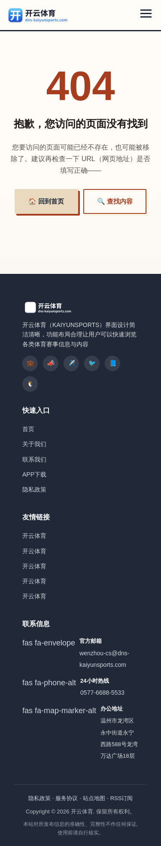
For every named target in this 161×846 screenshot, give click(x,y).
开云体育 (34, 535)
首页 (28, 429)
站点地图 (94, 798)
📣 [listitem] (51, 363)
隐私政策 (34, 489)
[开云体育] (38, 15)
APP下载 (34, 474)
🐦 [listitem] (92, 363)
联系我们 (34, 459)
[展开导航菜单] (146, 13)
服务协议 (66, 798)
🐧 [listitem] (30, 383)
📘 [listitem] (112, 363)
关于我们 (34, 444)
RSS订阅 (121, 798)
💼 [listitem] (30, 363)
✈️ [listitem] (71, 363)
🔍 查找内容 (115, 201)
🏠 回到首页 (46, 201)
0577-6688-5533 (102, 692)
